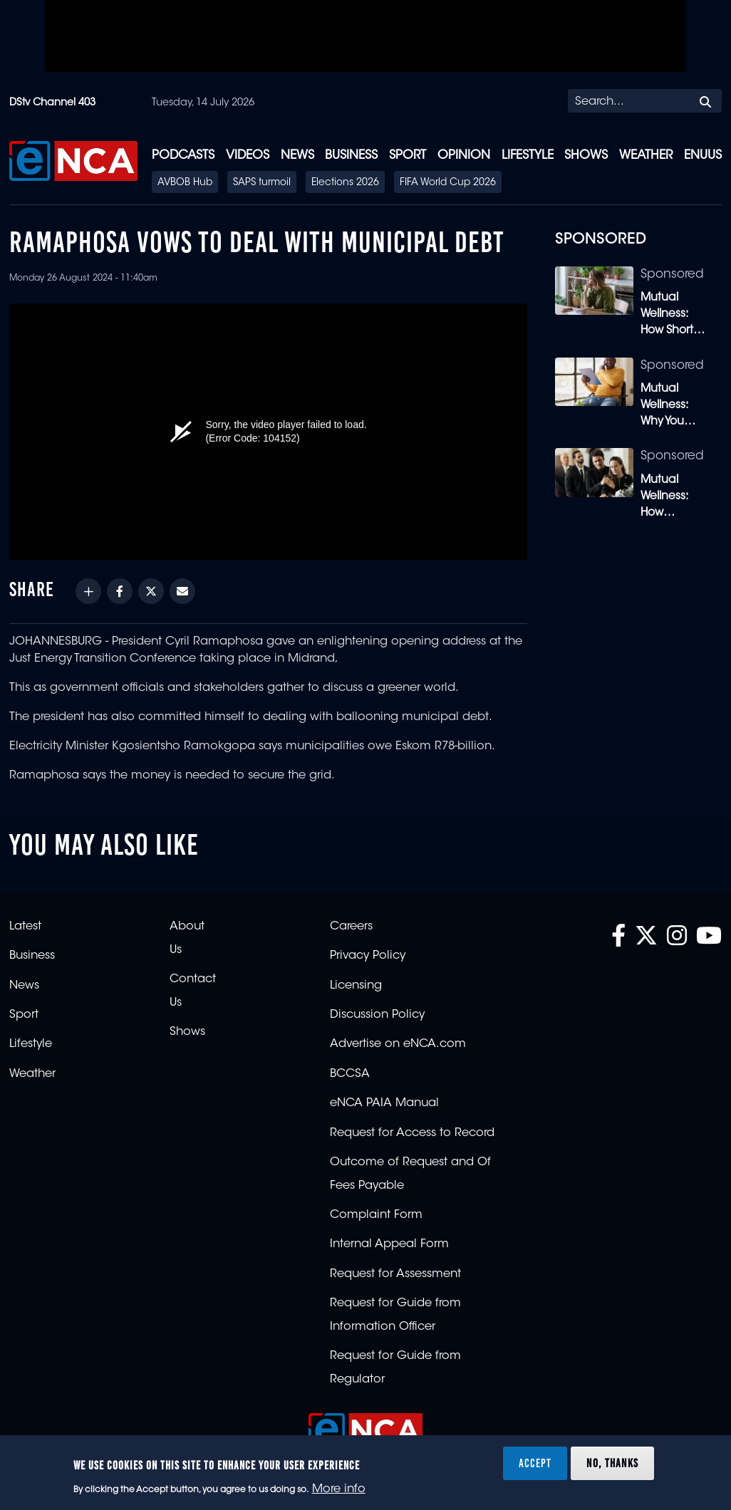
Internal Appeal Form (389, 1244)
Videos (247, 156)
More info (339, 1489)
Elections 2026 (345, 183)
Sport (407, 156)
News (297, 156)
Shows (586, 156)
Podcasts (183, 156)
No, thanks (612, 1463)
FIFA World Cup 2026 (448, 183)
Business (351, 156)
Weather (646, 156)
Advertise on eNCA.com (398, 1044)
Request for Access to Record (412, 1133)
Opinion (463, 156)
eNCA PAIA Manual (384, 1103)
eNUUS (703, 156)
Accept (535, 1463)
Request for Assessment (395, 1274)
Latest (25, 926)
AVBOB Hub (184, 183)
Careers (351, 926)
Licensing (356, 985)
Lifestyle (528, 156)
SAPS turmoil (262, 183)
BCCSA (350, 1074)
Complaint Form (376, 1215)
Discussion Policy (377, 1015)
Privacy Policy (367, 956)
